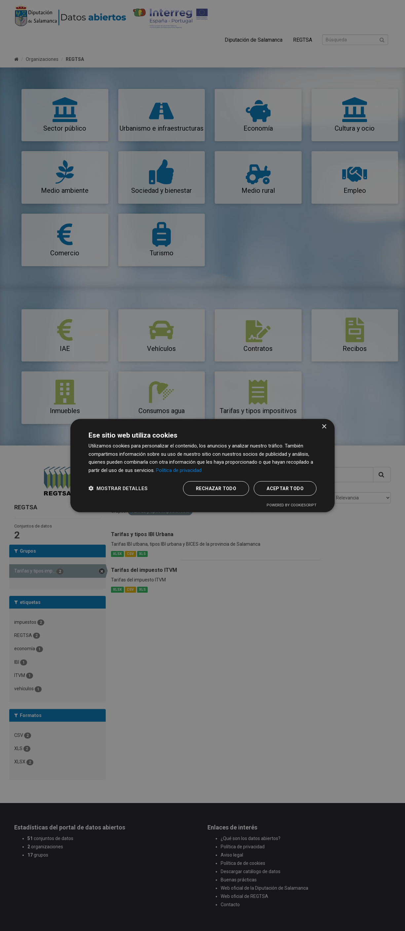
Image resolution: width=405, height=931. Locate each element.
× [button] (323, 426)
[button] (118, 488)
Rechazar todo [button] (216, 488)
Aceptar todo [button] (285, 488)
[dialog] (202, 465)
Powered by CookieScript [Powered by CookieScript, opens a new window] (291, 505)
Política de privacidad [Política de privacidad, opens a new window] (179, 470)
